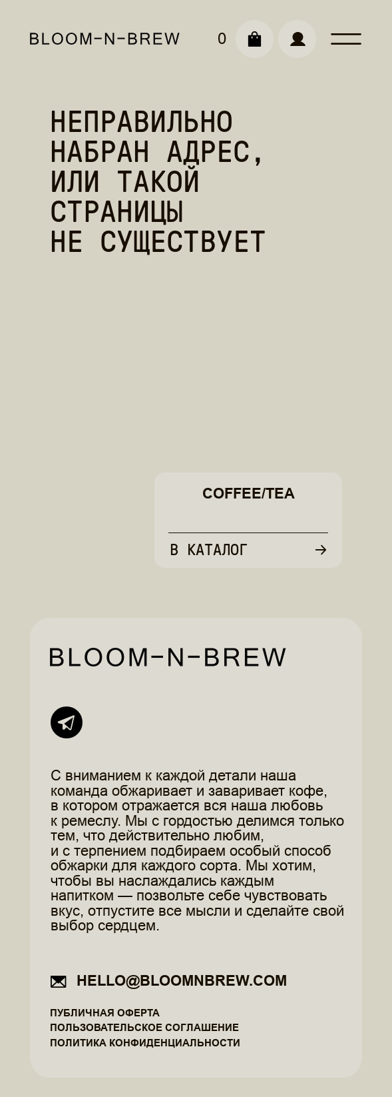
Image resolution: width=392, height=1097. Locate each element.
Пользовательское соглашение (144, 1027)
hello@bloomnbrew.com (182, 980)
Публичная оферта (105, 1012)
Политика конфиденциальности (145, 1042)
